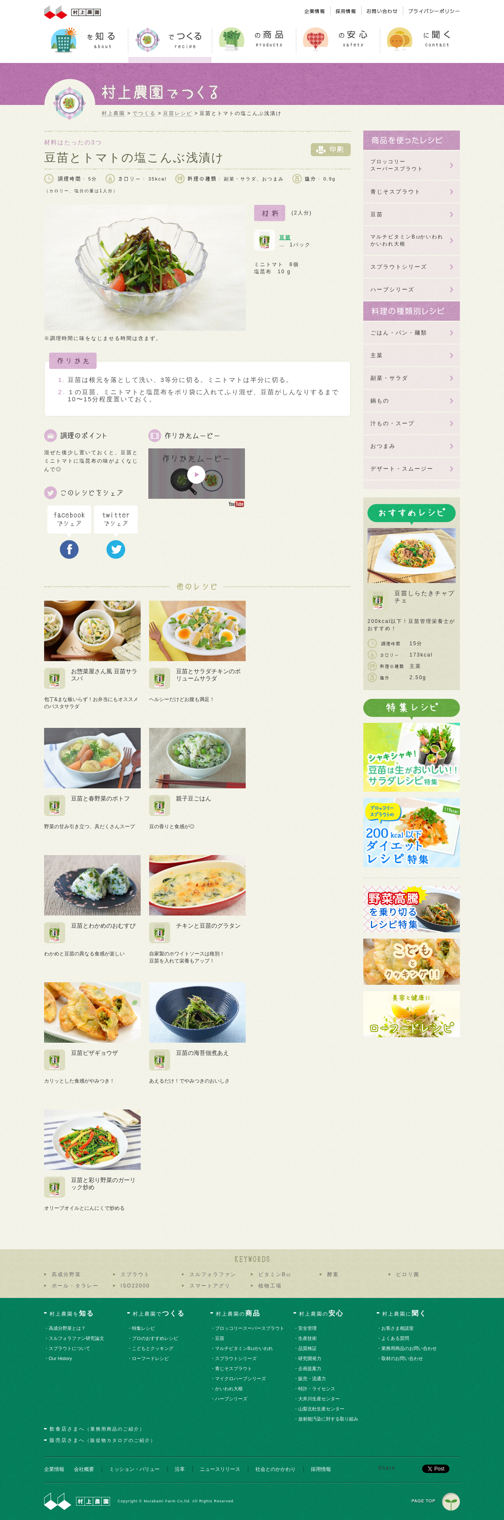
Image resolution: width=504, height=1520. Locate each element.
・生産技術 (308, 1338)
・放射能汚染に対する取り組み (328, 1418)
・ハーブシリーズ (231, 1398)
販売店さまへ (103, 1440)
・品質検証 (308, 1348)
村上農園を (72, 1313)
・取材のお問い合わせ (402, 1358)
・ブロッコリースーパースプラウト (250, 1328)
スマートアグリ (210, 1286)
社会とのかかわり (275, 1469)
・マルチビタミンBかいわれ (244, 1348)
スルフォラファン (212, 1274)
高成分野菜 (66, 1274)
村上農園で (159, 1313)
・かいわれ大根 (229, 1388)
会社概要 (84, 1469)
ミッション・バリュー (134, 1469)
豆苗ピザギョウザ (94, 1052)
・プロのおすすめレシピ (155, 1338)
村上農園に (404, 1313)
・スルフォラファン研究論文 (77, 1338)
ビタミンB (274, 1274)
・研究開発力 (310, 1358)
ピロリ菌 (408, 1274)
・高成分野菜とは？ (68, 1328)
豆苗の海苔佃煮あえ (202, 1052)
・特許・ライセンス (317, 1388)
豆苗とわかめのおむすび (103, 925)
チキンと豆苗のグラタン (208, 925)
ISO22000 (135, 1286)
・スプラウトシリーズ (236, 1358)
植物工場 (270, 1286)
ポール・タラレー (75, 1286)
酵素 (333, 1274)
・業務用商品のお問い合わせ (409, 1348)
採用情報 (321, 1469)
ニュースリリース (220, 1469)
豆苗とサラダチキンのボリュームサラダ (208, 675)
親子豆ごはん (193, 798)
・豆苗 (220, 1338)
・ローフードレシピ (151, 1358)
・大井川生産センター (319, 1398)
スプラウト (135, 1274)
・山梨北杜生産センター (321, 1408)
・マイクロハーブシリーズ (241, 1378)
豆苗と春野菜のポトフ (100, 798)
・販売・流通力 (312, 1378)
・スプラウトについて (70, 1348)
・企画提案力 (310, 1368)
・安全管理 (308, 1328)
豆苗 (285, 238)
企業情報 (54, 1469)
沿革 (180, 1469)
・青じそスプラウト (234, 1368)
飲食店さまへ (97, 1429)
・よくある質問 (395, 1338)
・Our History (61, 1358)
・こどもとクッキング (153, 1348)
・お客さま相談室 (398, 1328)
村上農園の (238, 1313)
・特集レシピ (144, 1328)
